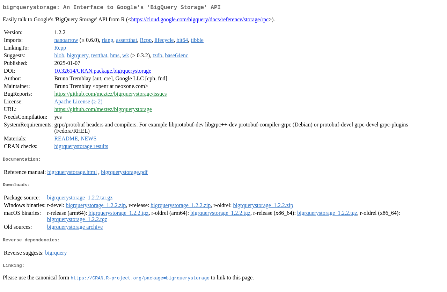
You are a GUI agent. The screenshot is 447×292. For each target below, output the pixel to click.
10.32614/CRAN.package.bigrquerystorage (102, 72)
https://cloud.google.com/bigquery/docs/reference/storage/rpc (200, 21)
